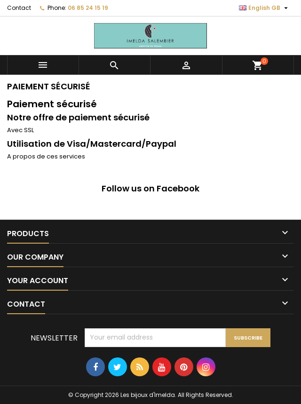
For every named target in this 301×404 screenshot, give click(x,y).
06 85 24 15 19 (88, 8)
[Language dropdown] (264, 8)
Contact (19, 8)
